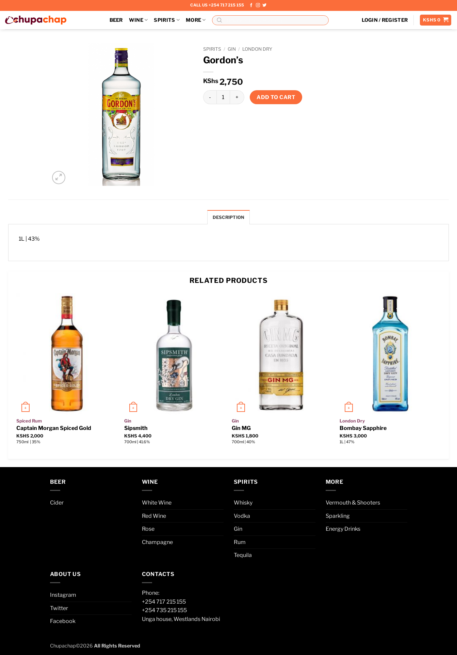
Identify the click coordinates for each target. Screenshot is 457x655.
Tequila (243, 555)
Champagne (157, 542)
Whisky (243, 502)
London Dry (257, 49)
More (196, 20)
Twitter (59, 608)
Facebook (63, 621)
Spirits (167, 20)
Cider (57, 502)
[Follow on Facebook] (251, 5)
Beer (116, 20)
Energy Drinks (343, 529)
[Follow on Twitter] (264, 5)
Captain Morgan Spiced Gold (53, 428)
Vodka (242, 516)
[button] (385, 20)
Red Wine (154, 516)
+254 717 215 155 (164, 601)
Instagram (63, 595)
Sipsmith (136, 428)
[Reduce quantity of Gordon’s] (209, 97)
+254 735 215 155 (164, 610)
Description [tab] (229, 217)
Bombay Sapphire (363, 428)
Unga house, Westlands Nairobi (181, 619)
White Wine (157, 502)
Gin (232, 49)
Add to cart (276, 97)
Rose (148, 529)
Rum (240, 542)
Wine (138, 20)
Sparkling (338, 516)
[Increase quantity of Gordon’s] (237, 97)
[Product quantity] (223, 97)
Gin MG (241, 428)
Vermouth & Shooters (353, 502)
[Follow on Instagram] (258, 5)
